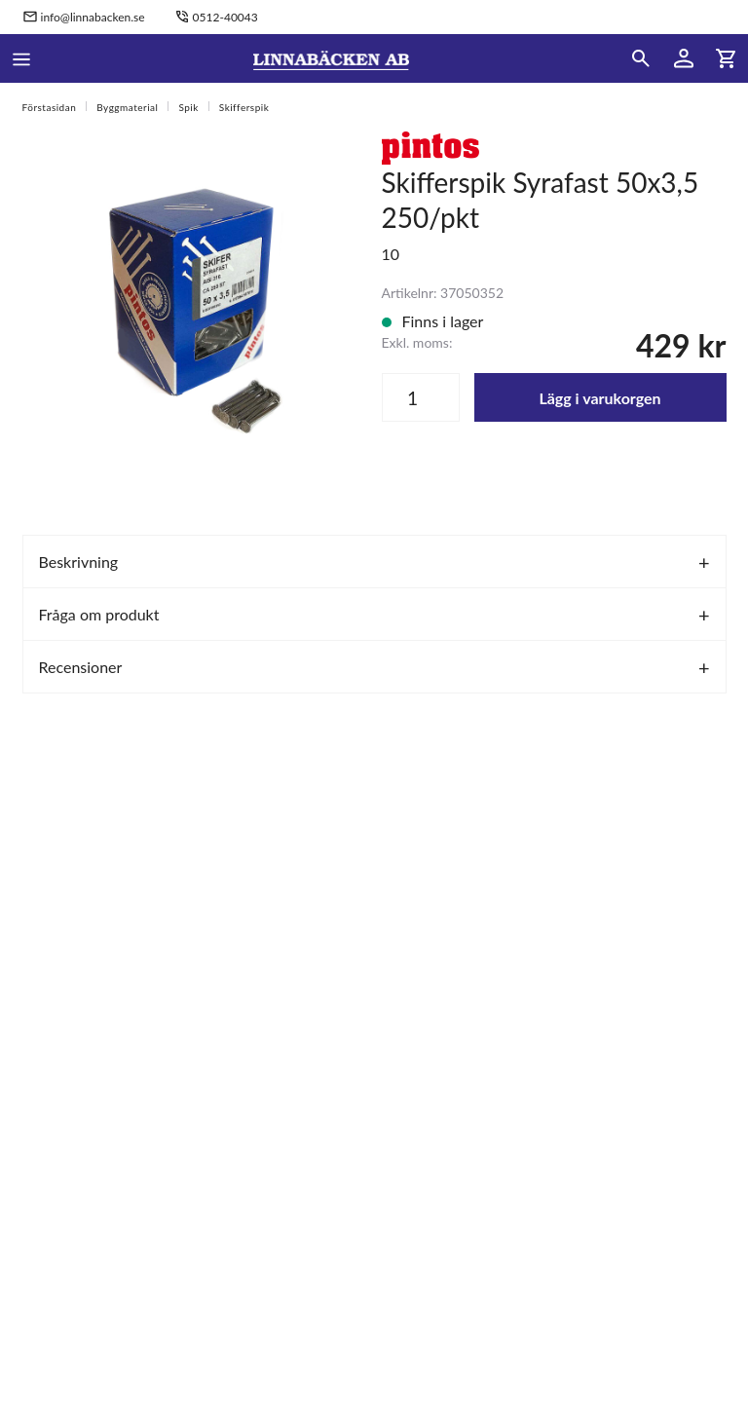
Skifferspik (244, 107)
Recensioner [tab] (81, 666)
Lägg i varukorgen (599, 398)
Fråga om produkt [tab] (99, 614)
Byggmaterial (127, 107)
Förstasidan (49, 107)
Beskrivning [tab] (79, 561)
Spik (188, 107)
